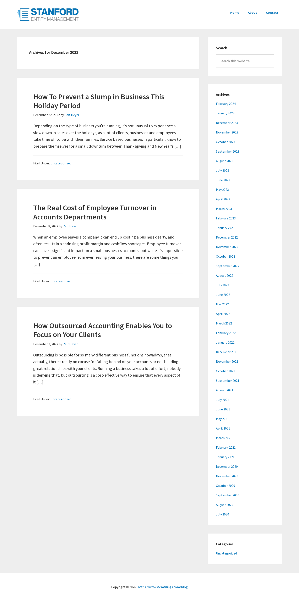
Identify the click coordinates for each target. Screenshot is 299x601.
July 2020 (222, 514)
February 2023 (226, 218)
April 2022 (223, 314)
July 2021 (222, 400)
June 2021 (223, 409)
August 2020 (224, 505)
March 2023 (224, 209)
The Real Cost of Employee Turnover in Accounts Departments (95, 212)
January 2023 (225, 228)
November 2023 (227, 132)
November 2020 (227, 476)
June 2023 (223, 180)
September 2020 (227, 495)
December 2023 (227, 123)
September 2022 (227, 266)
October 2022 (225, 256)
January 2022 (225, 342)
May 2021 (222, 419)
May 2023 (222, 189)
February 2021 (226, 447)
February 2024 (226, 104)
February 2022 (226, 333)
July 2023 (222, 170)
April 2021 (223, 428)
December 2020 (227, 466)
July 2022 (222, 285)
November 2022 (227, 247)
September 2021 (227, 380)
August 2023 (224, 161)
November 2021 (227, 361)
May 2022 (222, 304)
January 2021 (225, 457)
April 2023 (223, 199)
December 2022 (227, 237)
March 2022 (224, 323)
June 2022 (223, 295)
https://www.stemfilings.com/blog (163, 587)
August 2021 (224, 390)
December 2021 (227, 352)
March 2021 (224, 438)
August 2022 (224, 275)
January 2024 (225, 113)
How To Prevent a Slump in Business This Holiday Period (98, 101)
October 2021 (225, 371)
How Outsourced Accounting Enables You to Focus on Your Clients (102, 330)
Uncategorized (60, 163)
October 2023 (225, 142)
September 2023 (227, 151)
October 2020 (225, 485)
